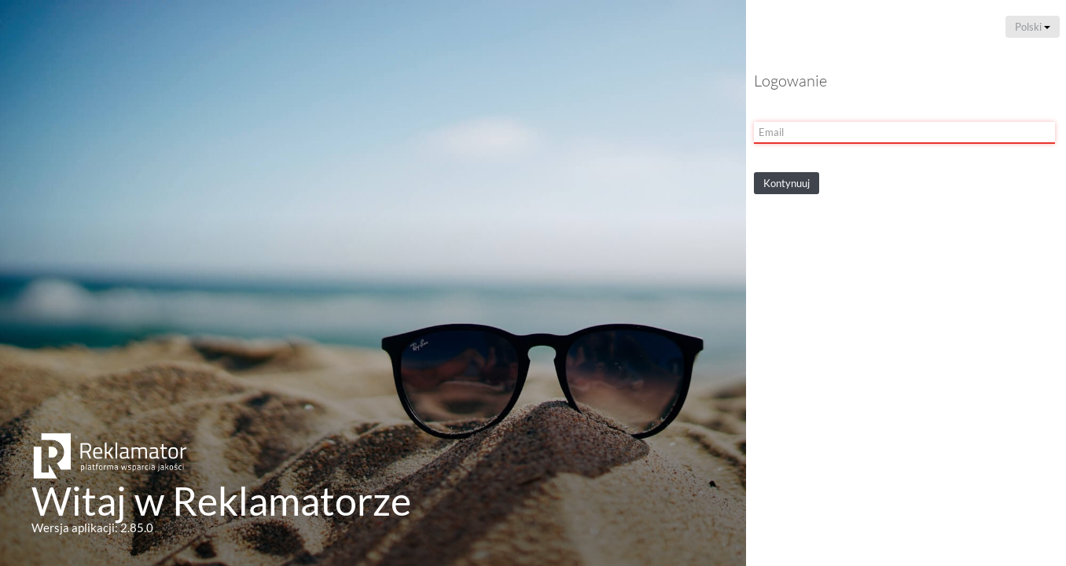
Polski (1032, 26)
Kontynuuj (786, 183)
